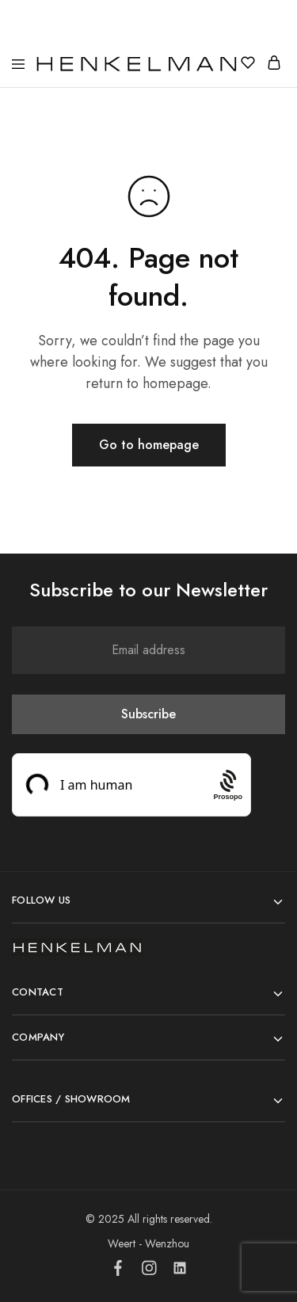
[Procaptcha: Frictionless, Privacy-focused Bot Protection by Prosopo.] (228, 784)
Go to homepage (149, 445)
